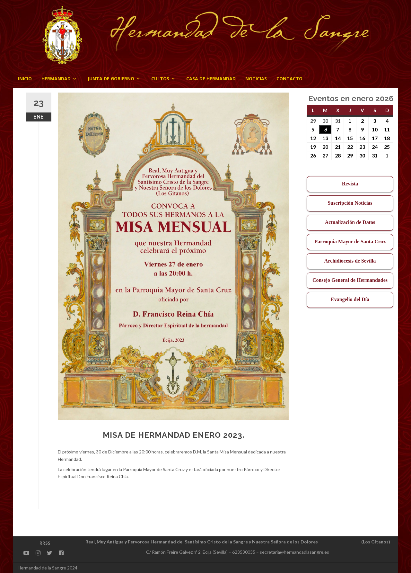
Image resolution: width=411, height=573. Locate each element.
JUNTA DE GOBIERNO (111, 79)
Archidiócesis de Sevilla (350, 261)
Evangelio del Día (350, 299)
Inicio (25, 79)
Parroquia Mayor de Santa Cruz (350, 241)
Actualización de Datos (350, 222)
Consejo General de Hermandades (350, 280)
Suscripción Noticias (350, 203)
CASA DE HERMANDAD (211, 79)
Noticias (256, 79)
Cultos (160, 79)
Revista (350, 183)
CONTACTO (289, 79)
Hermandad (56, 79)
